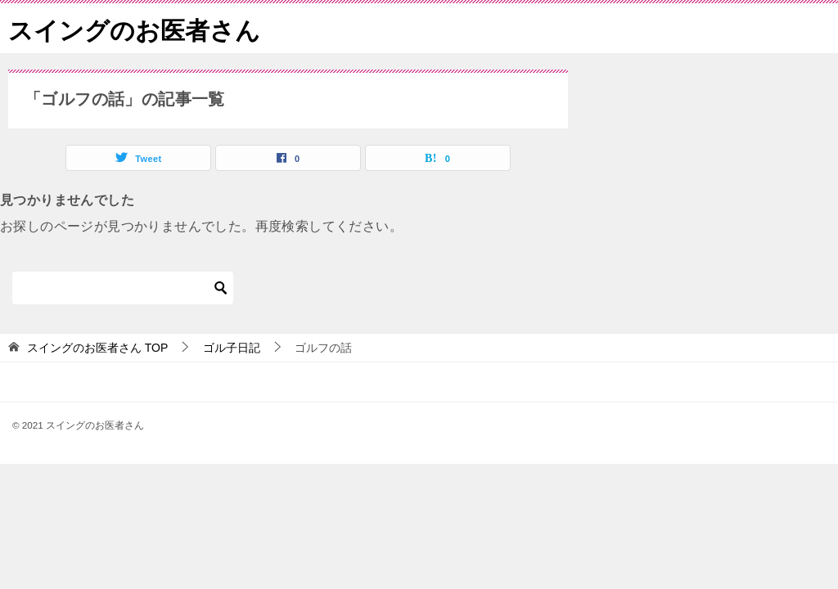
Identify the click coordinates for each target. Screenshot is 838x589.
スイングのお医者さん (134, 28)
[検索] (122, 288)
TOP (97, 347)
